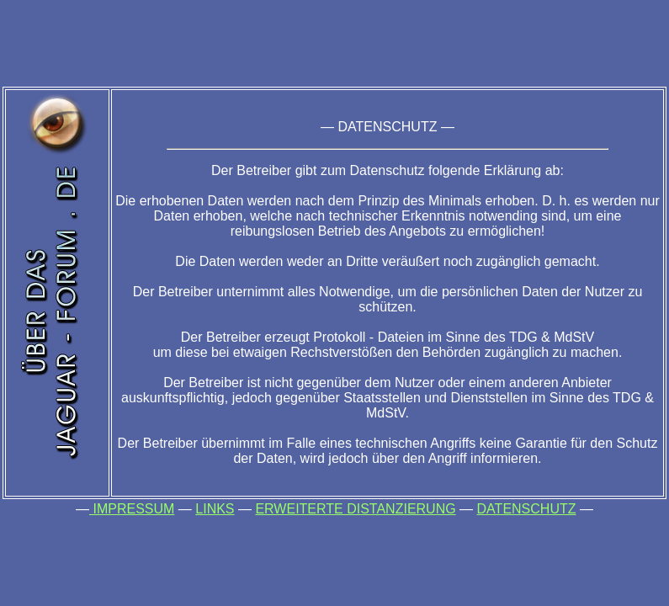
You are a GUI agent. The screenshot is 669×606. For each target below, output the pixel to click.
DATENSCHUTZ (526, 509)
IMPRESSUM (131, 509)
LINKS (214, 509)
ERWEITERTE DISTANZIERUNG (355, 509)
